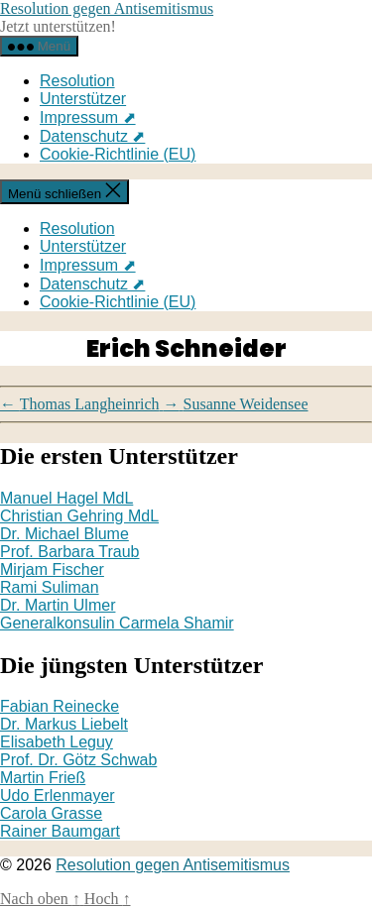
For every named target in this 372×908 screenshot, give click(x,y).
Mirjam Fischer (52, 569)
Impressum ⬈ (88, 117)
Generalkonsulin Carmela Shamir (117, 623)
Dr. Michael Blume (64, 533)
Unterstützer (83, 98)
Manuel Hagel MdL (66, 498)
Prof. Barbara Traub (70, 551)
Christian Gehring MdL (79, 516)
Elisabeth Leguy (56, 742)
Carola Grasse (51, 813)
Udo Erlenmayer (57, 795)
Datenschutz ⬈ (92, 136)
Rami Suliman (49, 587)
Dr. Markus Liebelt (64, 724)
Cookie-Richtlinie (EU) (117, 154)
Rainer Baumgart (60, 831)
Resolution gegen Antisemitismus (106, 8)
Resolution (77, 80)
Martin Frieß (42, 777)
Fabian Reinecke (59, 706)
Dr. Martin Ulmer (57, 605)
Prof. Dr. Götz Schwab (78, 759)
